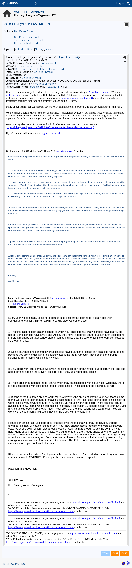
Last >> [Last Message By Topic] (49, 49)
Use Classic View (23, 31)
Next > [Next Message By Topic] (38, 49)
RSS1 (115, 553)
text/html (53, 86)
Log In (120, 3)
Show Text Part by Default (29, 40)
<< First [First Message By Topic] (19, 49)
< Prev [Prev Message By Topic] (29, 49)
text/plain (33, 86)
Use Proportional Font (26, 37)
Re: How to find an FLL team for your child (39, 69)
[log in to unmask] (68, 57)
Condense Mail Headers (27, 43)
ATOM (105, 553)
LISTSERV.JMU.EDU (13, 563)
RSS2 (124, 553)
